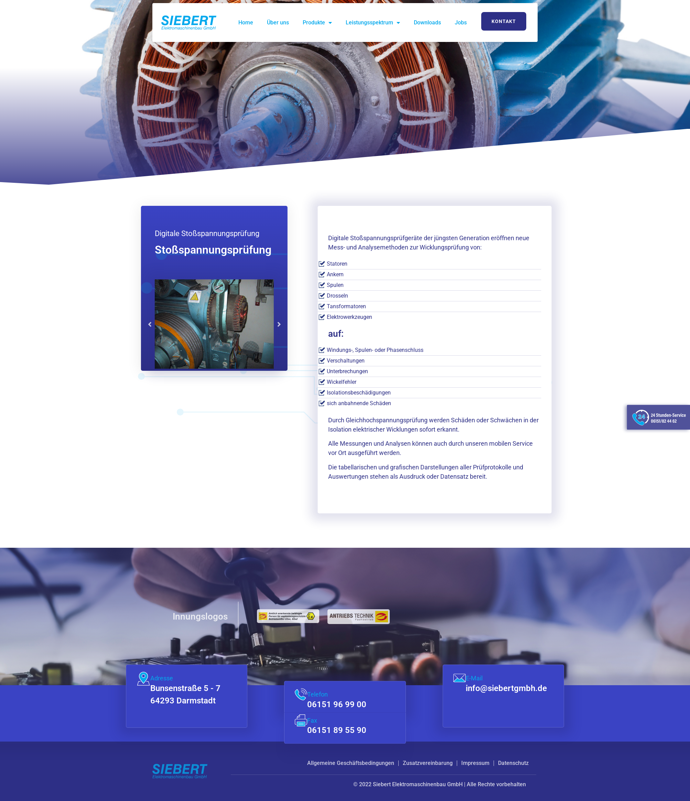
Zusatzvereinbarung (428, 763)
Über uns (278, 22)
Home (245, 22)
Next (223, 324)
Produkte (317, 22)
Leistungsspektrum (373, 22)
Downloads (427, 22)
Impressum (475, 763)
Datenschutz (513, 763)
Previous (94, 324)
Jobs (461, 22)
